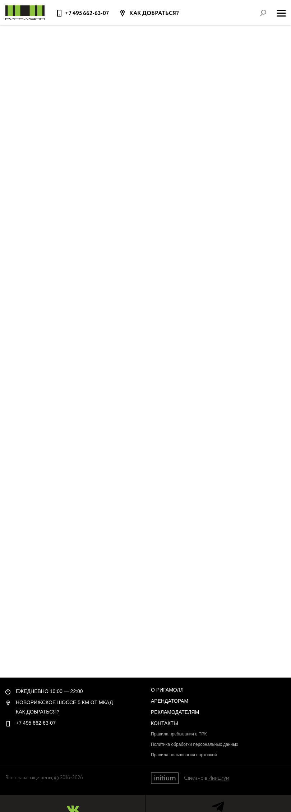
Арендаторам (169, 701)
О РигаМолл (167, 690)
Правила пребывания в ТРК (179, 734)
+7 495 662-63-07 (87, 13)
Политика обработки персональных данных (194, 744)
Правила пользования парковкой (184, 754)
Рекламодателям (175, 712)
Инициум (218, 778)
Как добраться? (153, 14)
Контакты (164, 723)
